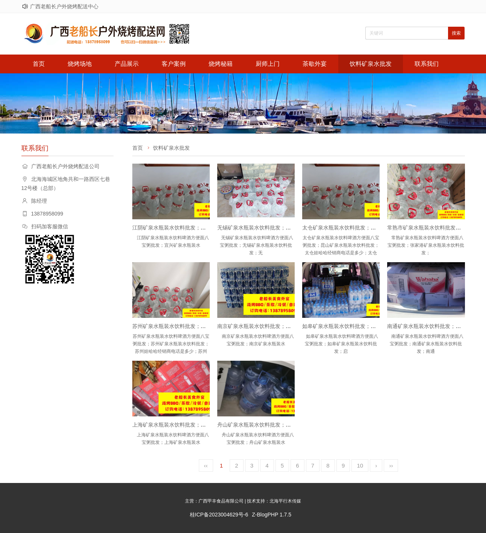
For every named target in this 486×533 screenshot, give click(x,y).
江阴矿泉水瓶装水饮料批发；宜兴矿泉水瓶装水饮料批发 (198, 228)
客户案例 (174, 64)
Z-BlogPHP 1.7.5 (271, 515)
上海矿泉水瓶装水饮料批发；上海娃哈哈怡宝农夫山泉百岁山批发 (208, 425)
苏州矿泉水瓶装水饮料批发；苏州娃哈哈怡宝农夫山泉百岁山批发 (208, 326)
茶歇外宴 (315, 64)
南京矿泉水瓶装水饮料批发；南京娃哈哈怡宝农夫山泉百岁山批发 (293, 326)
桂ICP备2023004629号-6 (219, 515)
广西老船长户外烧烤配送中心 (64, 6)
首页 (39, 64)
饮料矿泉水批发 (371, 64)
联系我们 (427, 64)
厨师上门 (268, 64)
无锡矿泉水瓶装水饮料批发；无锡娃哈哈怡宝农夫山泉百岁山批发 (293, 228)
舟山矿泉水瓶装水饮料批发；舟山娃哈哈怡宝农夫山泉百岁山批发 (293, 425)
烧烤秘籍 (221, 64)
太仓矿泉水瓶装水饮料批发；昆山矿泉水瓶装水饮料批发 (368, 228)
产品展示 (127, 64)
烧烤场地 (80, 64)
